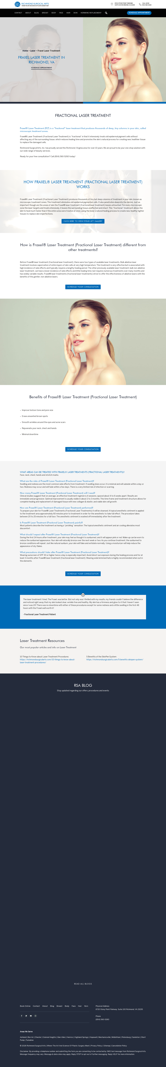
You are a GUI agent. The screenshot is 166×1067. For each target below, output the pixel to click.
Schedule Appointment (139, 13)
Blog (36, 13)
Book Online (25, 1006)
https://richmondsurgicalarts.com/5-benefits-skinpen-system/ (114, 660)
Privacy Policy (96, 1046)
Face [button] (61, 13)
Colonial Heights (49, 1037)
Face (74, 1006)
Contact (18, 13)
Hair (68, 13)
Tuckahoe (30, 1040)
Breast (59, 1006)
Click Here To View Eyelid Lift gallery (83, 221)
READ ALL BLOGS (83, 984)
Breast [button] (45, 13)
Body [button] (54, 13)
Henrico (70, 1037)
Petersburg (126, 1037)
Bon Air (31, 1037)
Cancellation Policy (119, 1046)
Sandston (136, 1037)
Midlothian (116, 1037)
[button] (106, 13)
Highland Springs (81, 1037)
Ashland (23, 1037)
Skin (86, 1006)
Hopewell (93, 1037)
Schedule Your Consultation (83, 287)
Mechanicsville (104, 1037)
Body (67, 1006)
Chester (38, 1037)
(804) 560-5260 (102, 1019)
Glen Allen (61, 1037)
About (28, 13)
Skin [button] (75, 13)
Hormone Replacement (91, 13)
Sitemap (106, 1046)
